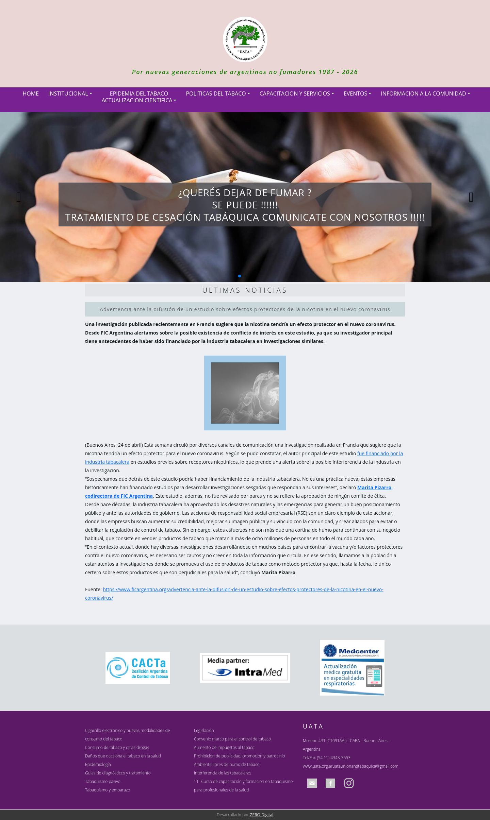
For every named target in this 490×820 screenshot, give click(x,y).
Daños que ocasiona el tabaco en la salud (123, 756)
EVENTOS (355, 93)
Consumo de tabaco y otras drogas (117, 747)
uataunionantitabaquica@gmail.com (365, 766)
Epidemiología (98, 764)
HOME (30, 93)
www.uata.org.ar (317, 766)
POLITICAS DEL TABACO (216, 93)
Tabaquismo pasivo (102, 781)
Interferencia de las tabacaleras (222, 773)
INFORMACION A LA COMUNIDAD (423, 93)
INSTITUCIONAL (68, 93)
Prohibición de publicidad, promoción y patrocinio (239, 756)
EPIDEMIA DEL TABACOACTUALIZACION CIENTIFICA (137, 97)
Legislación (204, 730)
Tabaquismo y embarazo (107, 790)
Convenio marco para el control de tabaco (232, 739)
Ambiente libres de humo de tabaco (227, 764)
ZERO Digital (262, 815)
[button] (239, 276)
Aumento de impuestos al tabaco (224, 747)
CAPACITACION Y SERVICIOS (295, 93)
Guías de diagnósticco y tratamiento (118, 773)
